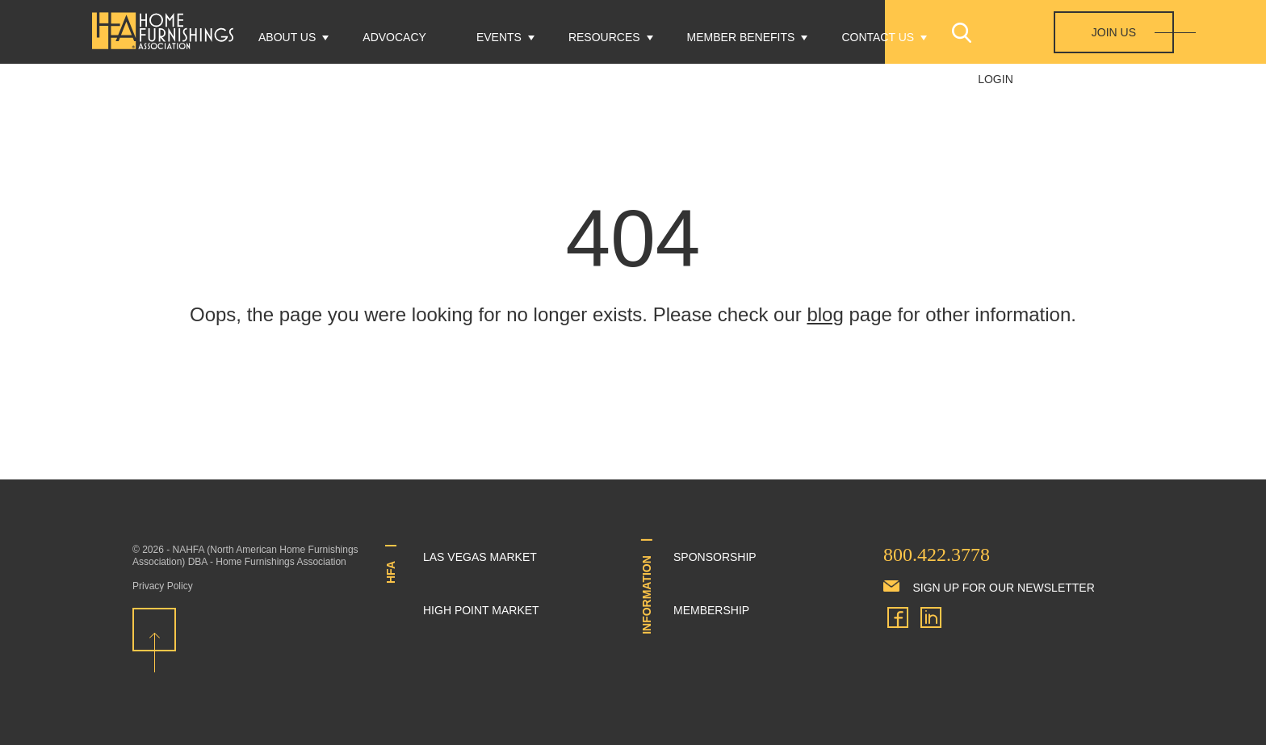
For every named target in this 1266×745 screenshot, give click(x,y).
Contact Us (877, 37)
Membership (711, 610)
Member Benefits (741, 37)
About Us (287, 37)
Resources (604, 37)
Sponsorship (715, 556)
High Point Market (481, 610)
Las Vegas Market (480, 556)
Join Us (1114, 32)
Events (499, 37)
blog (825, 314)
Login (995, 79)
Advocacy (394, 37)
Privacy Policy (162, 586)
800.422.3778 (936, 554)
